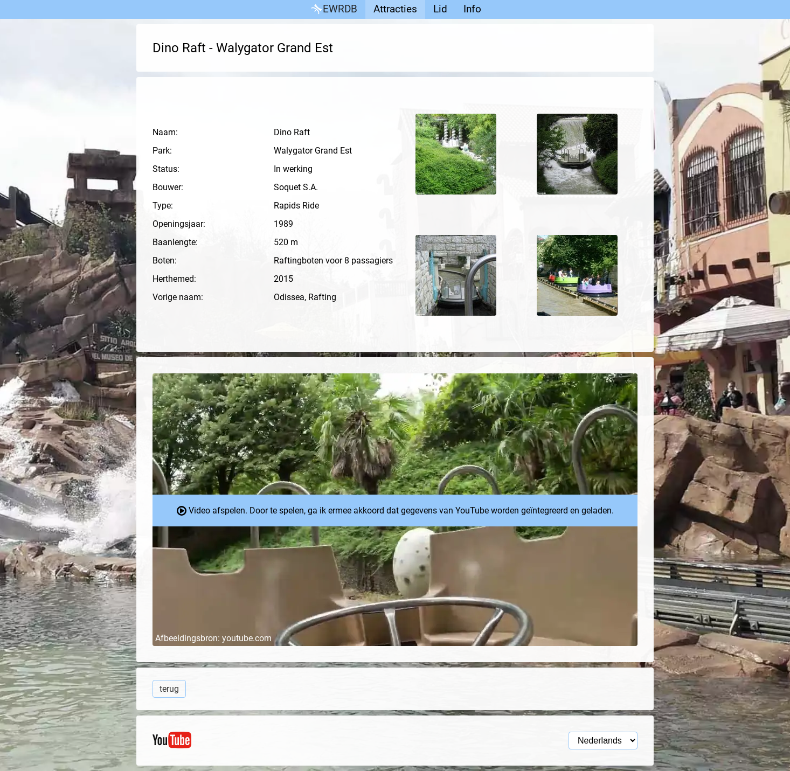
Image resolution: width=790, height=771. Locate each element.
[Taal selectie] (603, 740)
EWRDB (333, 9)
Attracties (395, 9)
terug (169, 689)
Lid (440, 9)
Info (472, 9)
